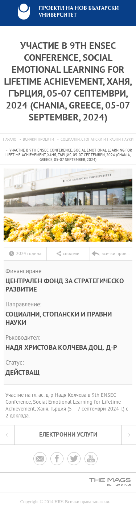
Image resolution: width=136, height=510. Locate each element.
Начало (9, 139)
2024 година (28, 254)
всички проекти (38, 139)
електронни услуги (68, 435)
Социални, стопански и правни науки (97, 139)
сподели (71, 254)
